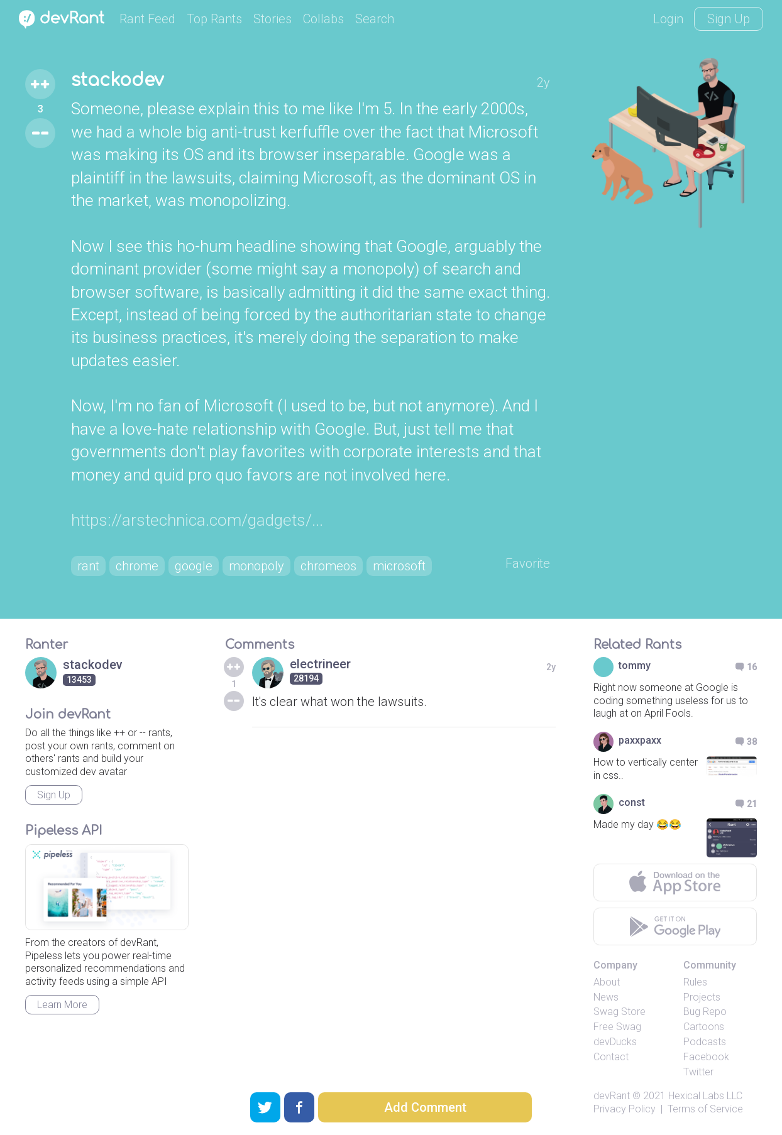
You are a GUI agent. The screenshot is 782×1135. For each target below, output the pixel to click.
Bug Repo (705, 1012)
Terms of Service (705, 1109)
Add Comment (425, 1107)
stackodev (117, 80)
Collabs (323, 18)
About (606, 982)
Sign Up (728, 18)
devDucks (615, 1042)
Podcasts (704, 1042)
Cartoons (703, 1027)
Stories (272, 18)
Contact (611, 1057)
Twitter (698, 1072)
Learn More (62, 1005)
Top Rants (214, 18)
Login (668, 18)
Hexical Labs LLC (705, 1096)
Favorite (527, 563)
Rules (695, 982)
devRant (611, 1096)
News (606, 997)
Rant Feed (147, 18)
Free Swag (617, 1027)
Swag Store (619, 1012)
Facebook (706, 1057)
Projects (701, 997)
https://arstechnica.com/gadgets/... (197, 520)
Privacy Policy (624, 1109)
